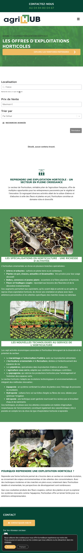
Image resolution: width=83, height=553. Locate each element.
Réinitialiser (75, 130)
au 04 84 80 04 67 (41, 7)
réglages (7, 542)
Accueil (6, 36)
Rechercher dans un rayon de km (12, 92)
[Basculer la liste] (79, 116)
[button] (78, 19)
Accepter (10, 547)
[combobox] (41, 87)
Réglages (22, 547)
